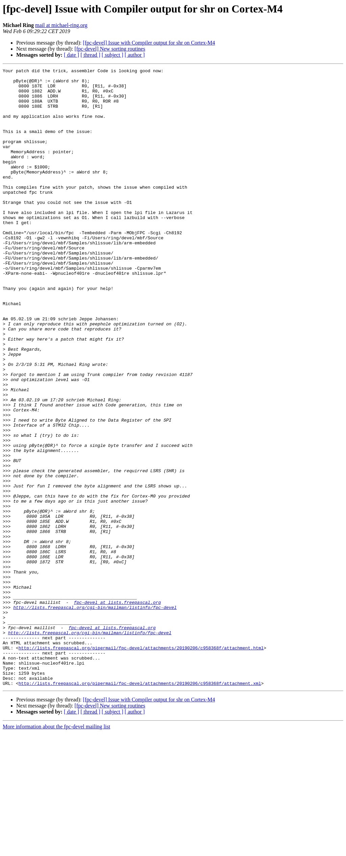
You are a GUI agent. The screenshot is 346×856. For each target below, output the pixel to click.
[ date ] (71, 55)
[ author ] (135, 55)
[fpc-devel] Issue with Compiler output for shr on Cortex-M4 (149, 43)
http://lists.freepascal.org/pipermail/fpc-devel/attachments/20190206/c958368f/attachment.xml (140, 807)
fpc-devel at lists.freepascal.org (117, 709)
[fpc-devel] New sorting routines (109, 49)
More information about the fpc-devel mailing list (56, 850)
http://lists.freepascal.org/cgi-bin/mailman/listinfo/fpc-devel (95, 716)
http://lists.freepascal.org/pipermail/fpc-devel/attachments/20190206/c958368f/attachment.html (141, 764)
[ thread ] (90, 55)
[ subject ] (112, 55)
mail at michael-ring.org (61, 25)
